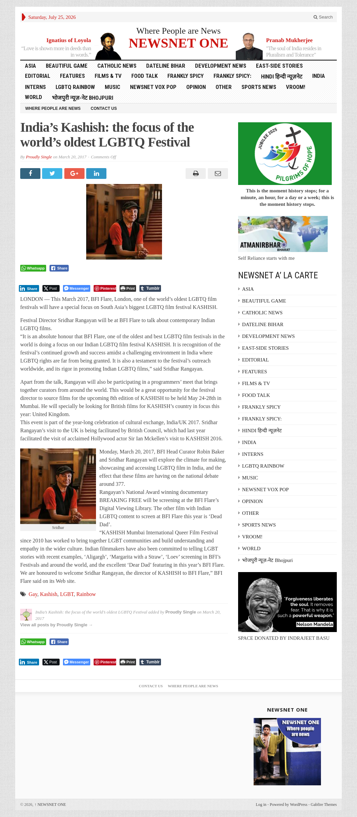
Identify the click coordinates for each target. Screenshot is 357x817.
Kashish (49, 594)
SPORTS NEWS (258, 87)
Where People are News (178, 31)
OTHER (224, 87)
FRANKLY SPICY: (232, 75)
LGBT (67, 594)
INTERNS (35, 87)
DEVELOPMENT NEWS (220, 65)
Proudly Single (39, 156)
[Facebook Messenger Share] (76, 288)
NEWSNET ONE (178, 42)
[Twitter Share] (51, 288)
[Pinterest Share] (105, 288)
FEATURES (72, 75)
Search (323, 17)
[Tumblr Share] (150, 288)
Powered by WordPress (288, 804)
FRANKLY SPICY (185, 75)
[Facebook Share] (59, 268)
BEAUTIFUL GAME (67, 65)
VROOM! (295, 87)
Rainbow (86, 594)
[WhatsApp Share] (33, 268)
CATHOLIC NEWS (116, 65)
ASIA (30, 65)
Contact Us (104, 108)
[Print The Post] (128, 288)
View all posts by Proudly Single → (56, 624)
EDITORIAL (37, 75)
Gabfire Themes (324, 804)
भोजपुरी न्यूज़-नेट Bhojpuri (82, 97)
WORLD (33, 97)
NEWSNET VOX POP (153, 87)
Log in (261, 804)
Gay (33, 594)
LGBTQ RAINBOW (75, 87)
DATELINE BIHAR (165, 65)
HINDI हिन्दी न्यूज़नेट (281, 76)
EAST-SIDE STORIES (279, 65)
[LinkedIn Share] (29, 288)
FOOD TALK (144, 75)
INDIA (318, 75)
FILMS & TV (108, 75)
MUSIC (112, 87)
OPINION (196, 87)
